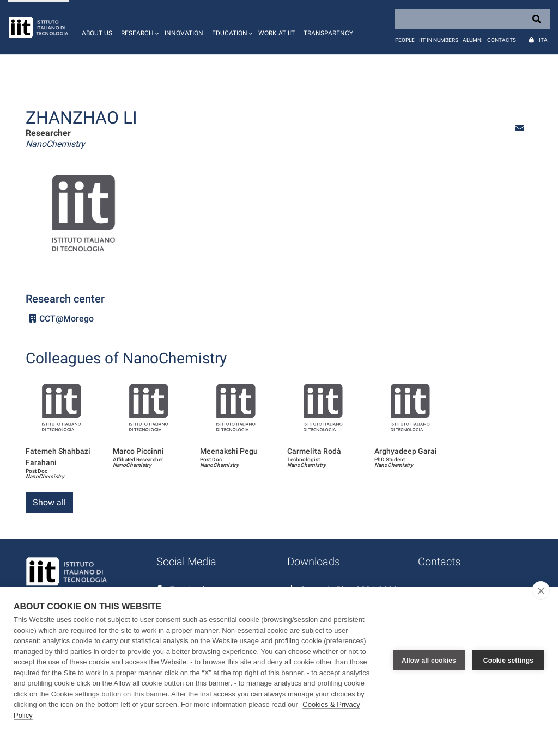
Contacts (501, 40)
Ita (543, 40)
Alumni (473, 40)
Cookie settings (508, 660)
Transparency (328, 33)
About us (97, 33)
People (405, 40)
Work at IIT (276, 33)
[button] (138, 27)
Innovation (184, 33)
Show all (49, 502)
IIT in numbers (438, 40)
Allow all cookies (429, 660)
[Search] (472, 19)
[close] (541, 590)
